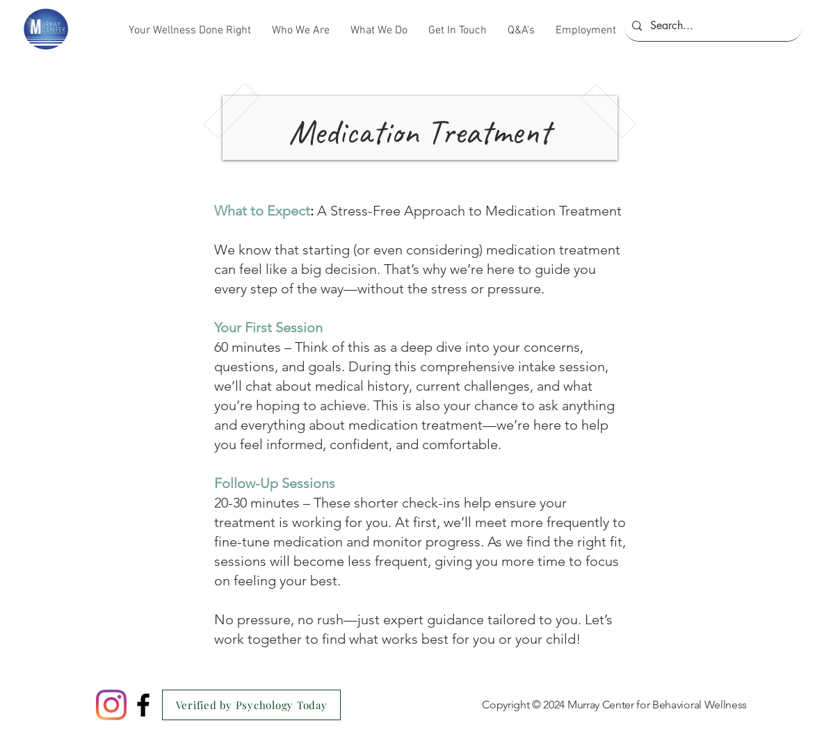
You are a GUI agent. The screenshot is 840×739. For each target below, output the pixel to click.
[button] (300, 30)
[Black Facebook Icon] (143, 705)
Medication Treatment (420, 132)
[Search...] (711, 25)
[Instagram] (111, 705)
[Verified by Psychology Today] (251, 705)
